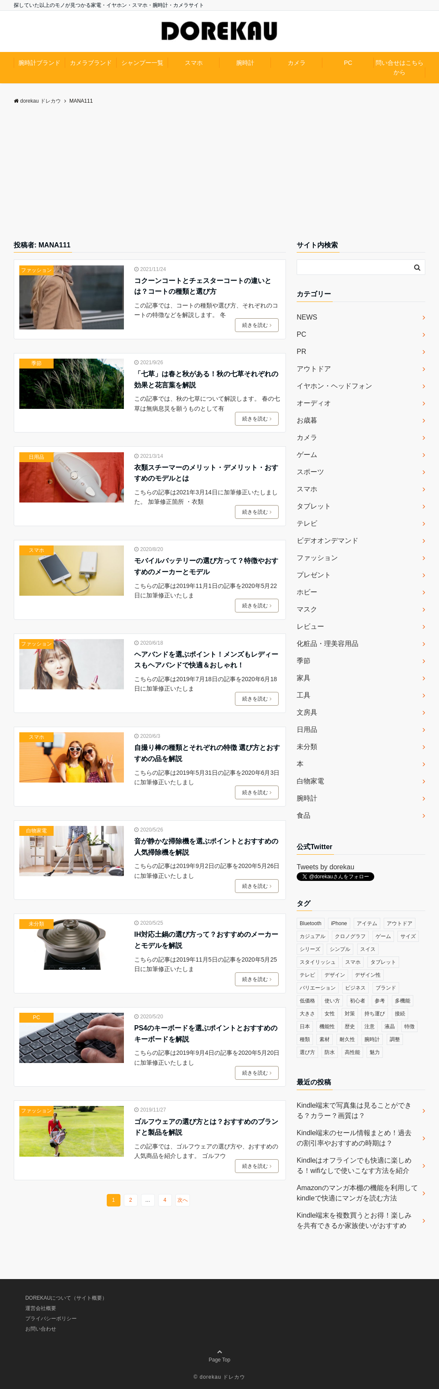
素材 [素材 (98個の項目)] (324, 1039)
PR (301, 351)
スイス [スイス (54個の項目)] (368, 949)
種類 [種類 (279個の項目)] (305, 1039)
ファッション (36, 270)
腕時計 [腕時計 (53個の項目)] (372, 1039)
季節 (36, 363)
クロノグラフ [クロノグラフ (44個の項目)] (350, 936)
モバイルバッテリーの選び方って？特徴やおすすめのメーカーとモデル (206, 566)
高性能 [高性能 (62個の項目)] (352, 1052)
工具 (303, 695)
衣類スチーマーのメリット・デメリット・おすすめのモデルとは (206, 473)
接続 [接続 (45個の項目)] (400, 1014)
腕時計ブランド (39, 62)
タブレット (314, 506)
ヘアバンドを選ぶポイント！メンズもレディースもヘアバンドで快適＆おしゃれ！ (206, 660)
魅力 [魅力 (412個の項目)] (375, 1052)
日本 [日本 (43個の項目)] (305, 1026)
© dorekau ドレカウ (220, 1377)
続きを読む (256, 325)
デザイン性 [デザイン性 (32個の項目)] (368, 975)
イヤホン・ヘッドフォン (334, 386)
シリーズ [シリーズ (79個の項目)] (310, 949)
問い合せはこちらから (400, 67)
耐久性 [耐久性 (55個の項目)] (347, 1039)
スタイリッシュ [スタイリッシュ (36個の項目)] (318, 962)
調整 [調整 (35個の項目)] (395, 1039)
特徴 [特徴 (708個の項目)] (409, 1026)
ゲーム (307, 454)
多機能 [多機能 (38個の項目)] (402, 1001)
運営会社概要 (40, 1308)
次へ (182, 1200)
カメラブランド (91, 62)
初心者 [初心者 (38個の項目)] (357, 1001)
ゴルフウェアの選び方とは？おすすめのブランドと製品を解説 (206, 1127)
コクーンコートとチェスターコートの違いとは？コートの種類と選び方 (202, 286)
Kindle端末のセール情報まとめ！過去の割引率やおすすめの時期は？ (354, 1138)
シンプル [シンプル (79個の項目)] (340, 949)
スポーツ (310, 471)
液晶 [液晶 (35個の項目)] (390, 1026)
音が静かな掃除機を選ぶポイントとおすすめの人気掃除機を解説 (206, 847)
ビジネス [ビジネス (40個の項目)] (355, 988)
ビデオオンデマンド (327, 540)
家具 (303, 678)
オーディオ (314, 403)
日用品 (36, 457)
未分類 (36, 924)
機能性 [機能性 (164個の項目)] (327, 1026)
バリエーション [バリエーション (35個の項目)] (318, 988)
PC (348, 62)
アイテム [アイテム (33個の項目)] (367, 923)
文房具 (307, 712)
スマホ (194, 62)
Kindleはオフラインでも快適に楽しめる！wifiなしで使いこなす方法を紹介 (354, 1165)
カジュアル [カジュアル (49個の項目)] (312, 936)
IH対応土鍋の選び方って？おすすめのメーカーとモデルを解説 (206, 940)
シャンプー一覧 (142, 62)
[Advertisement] (219, 175)
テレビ (307, 523)
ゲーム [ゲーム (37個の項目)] (383, 936)
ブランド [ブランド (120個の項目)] (386, 988)
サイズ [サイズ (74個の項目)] (408, 936)
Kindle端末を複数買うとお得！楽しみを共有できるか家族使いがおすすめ (354, 1220)
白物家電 (36, 831)
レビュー (310, 626)
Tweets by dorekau (325, 867)
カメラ (297, 62)
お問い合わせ (40, 1329)
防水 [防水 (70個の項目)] (330, 1052)
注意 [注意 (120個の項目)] (369, 1026)
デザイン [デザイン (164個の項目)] (335, 975)
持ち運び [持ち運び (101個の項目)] (374, 1014)
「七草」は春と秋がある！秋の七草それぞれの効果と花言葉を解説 (206, 379)
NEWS (307, 317)
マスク (307, 609)
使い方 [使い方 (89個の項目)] (332, 1001)
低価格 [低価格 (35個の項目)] (307, 1001)
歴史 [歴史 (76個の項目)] (350, 1026)
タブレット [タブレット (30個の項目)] (383, 962)
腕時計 (245, 62)
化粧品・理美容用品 (327, 643)
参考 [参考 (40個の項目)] (380, 1001)
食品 (303, 815)
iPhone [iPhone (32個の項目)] (339, 923)
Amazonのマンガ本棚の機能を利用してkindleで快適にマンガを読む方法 (357, 1193)
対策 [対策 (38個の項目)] (350, 1014)
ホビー (307, 592)
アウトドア (314, 368)
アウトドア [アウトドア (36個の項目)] (399, 923)
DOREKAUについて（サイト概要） (66, 1298)
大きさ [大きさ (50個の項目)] (307, 1014)
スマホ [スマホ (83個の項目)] (353, 962)
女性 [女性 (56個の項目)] (330, 1014)
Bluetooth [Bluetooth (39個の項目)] (311, 923)
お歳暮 (307, 420)
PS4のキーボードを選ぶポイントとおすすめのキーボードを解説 (205, 1033)
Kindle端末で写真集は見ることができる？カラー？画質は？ (354, 1110)
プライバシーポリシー (51, 1319)
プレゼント (314, 575)
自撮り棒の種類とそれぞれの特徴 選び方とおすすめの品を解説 (207, 753)
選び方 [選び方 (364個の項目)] (307, 1052)
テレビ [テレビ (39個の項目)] (307, 975)
